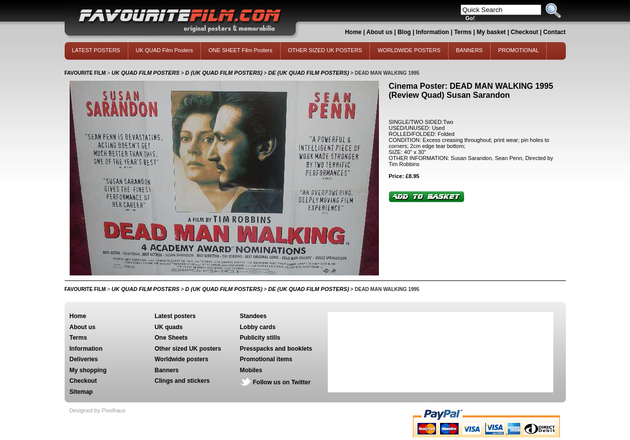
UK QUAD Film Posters (164, 50)
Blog (404, 32)
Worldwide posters (181, 359)
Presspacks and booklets (276, 348)
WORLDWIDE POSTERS (408, 50)
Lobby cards (258, 327)
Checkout (525, 32)
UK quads (169, 327)
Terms (463, 32)
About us (379, 32)
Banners (167, 370)
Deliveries (84, 359)
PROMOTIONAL (518, 50)
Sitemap (81, 391)
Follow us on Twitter (282, 382)
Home (353, 32)
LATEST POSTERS (96, 50)
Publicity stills (260, 337)
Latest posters (175, 316)
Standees (253, 316)
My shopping (88, 370)
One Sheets (171, 337)
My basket (491, 32)
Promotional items (266, 359)
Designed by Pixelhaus (98, 410)
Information (432, 32)
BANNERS (469, 50)
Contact (554, 32)
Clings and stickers (182, 380)
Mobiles (251, 370)
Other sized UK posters (188, 348)
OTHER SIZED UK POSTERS (325, 50)
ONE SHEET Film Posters (240, 50)
